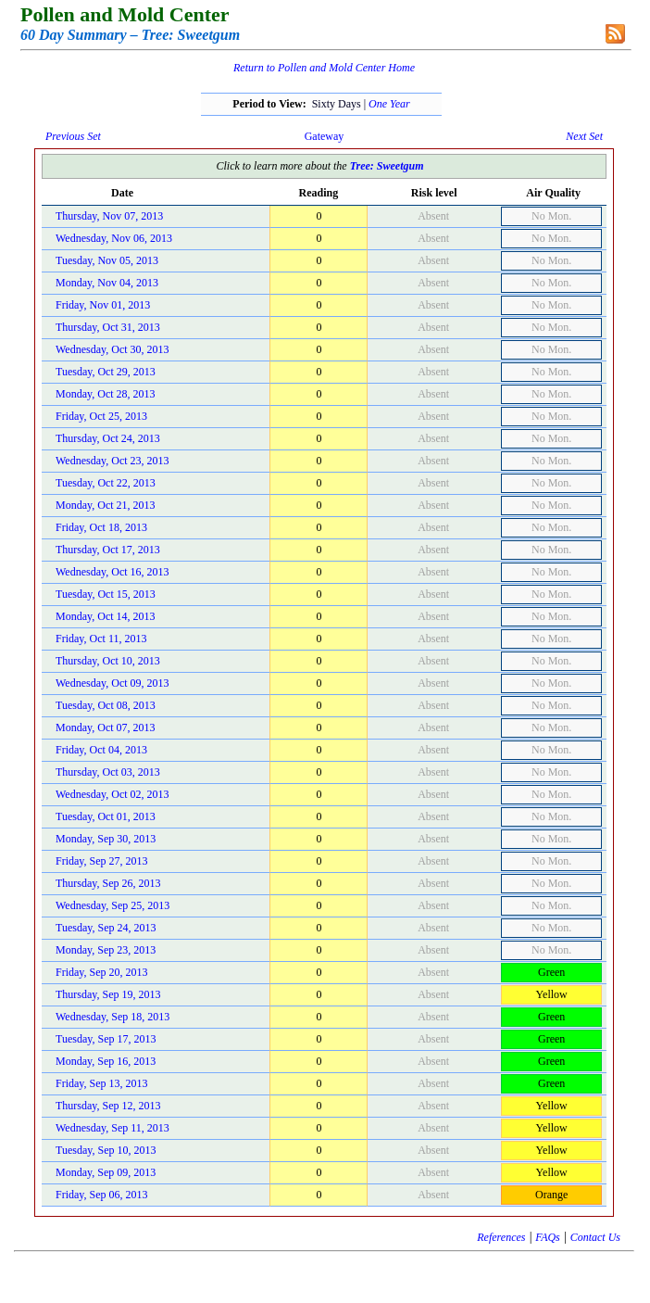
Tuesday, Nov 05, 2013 (107, 260)
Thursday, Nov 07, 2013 (109, 215)
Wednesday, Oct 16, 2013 (112, 571)
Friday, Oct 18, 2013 (101, 527)
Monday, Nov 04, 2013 (107, 282)
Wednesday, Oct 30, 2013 (112, 349)
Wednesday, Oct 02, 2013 (112, 794)
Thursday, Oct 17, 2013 (108, 549)
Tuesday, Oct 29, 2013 (106, 371)
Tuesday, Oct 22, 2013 (106, 482)
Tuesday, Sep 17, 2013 (106, 1038)
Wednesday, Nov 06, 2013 (114, 238)
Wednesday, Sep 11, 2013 (112, 1127)
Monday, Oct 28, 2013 (106, 393)
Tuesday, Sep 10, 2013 (106, 1150)
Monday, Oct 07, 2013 (106, 727)
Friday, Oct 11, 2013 (101, 638)
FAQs (547, 1237)
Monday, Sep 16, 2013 (106, 1061)
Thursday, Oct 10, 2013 (108, 660)
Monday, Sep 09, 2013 (106, 1172)
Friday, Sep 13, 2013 (102, 1083)
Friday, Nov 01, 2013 (103, 304)
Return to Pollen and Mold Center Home (324, 67)
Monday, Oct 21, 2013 (106, 505)
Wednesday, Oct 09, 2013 (112, 683)
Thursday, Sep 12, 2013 (108, 1105)
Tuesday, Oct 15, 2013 (106, 594)
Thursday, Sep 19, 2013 (108, 994)
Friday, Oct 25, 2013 (101, 416)
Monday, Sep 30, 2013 (106, 838)
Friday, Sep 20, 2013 (102, 972)
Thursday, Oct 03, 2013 (108, 771)
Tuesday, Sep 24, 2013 (106, 927)
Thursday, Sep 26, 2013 (108, 883)
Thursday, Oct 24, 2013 (108, 438)
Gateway (324, 136)
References (501, 1237)
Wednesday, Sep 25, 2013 (112, 905)
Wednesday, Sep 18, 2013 (112, 1016)
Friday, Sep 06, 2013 (102, 1194)
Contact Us (595, 1237)
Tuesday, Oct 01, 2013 (106, 816)
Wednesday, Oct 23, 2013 (112, 460)
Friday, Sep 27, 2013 (102, 860)
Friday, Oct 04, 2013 (101, 749)
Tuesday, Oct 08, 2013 (106, 705)
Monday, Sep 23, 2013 (106, 949)
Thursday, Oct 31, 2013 (108, 327)
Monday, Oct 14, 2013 (106, 616)
